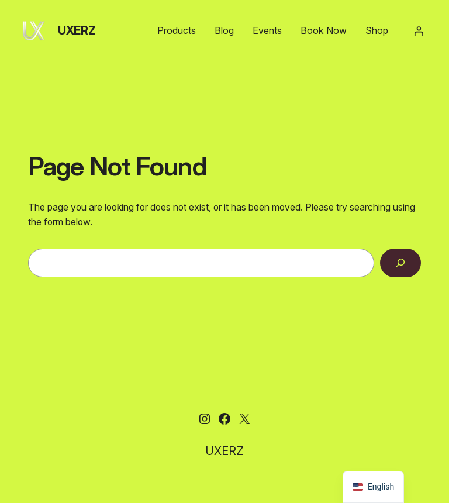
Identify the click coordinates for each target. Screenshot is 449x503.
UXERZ (76, 30)
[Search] (400, 263)
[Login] (418, 31)
